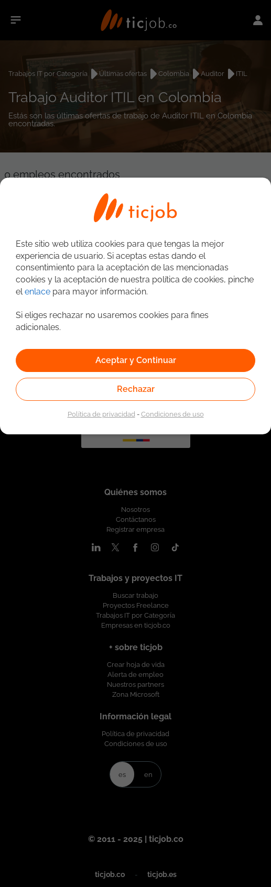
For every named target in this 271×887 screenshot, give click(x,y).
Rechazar (136, 389)
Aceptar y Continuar (135, 360)
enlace (37, 292)
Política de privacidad (101, 414)
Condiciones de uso (172, 414)
